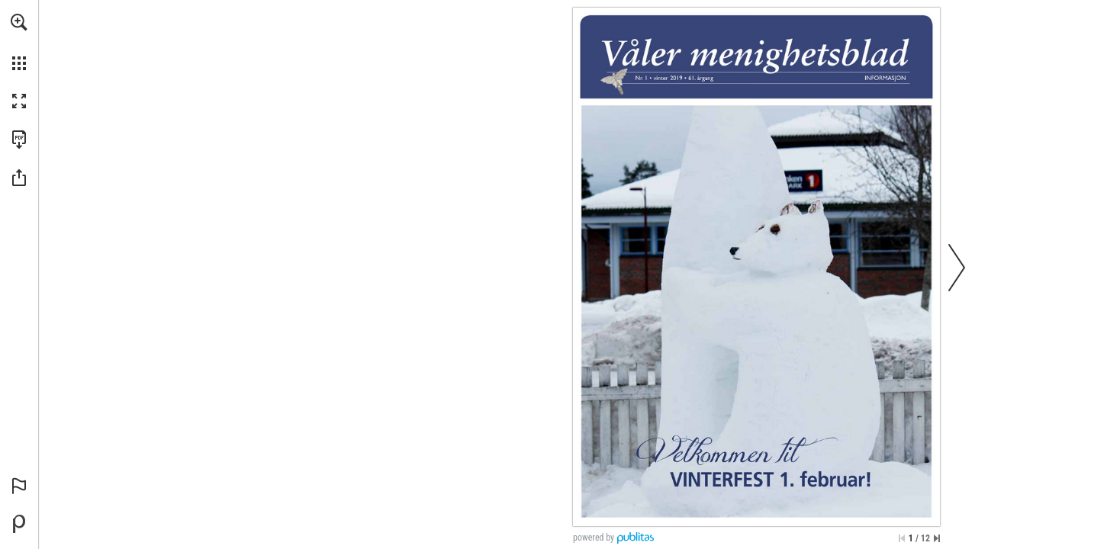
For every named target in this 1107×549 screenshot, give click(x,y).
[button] (19, 22)
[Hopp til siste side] (937, 538)
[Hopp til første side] (902, 538)
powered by (593, 537)
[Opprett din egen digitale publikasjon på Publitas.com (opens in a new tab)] (19, 524)
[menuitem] (19, 42)
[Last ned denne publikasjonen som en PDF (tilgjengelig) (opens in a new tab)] (19, 139)
